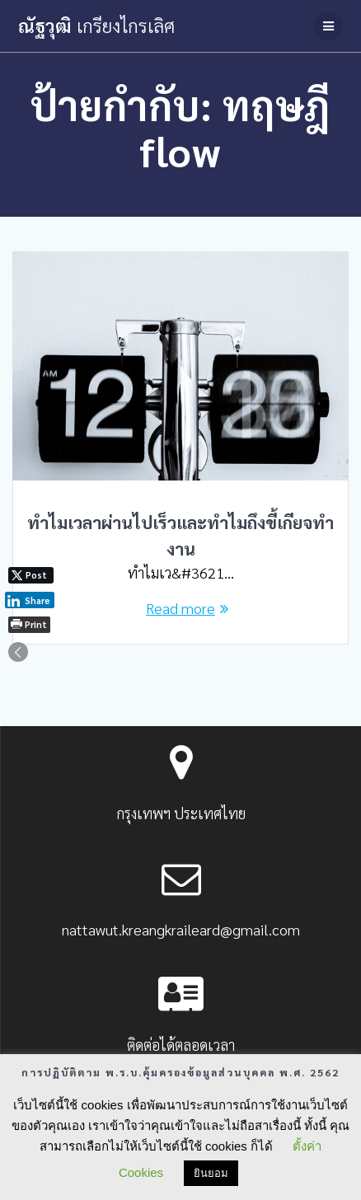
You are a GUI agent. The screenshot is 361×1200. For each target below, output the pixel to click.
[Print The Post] (29, 624)
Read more (180, 607)
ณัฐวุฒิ (96, 25)
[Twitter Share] (31, 575)
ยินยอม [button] (211, 1173)
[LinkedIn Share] (29, 600)
